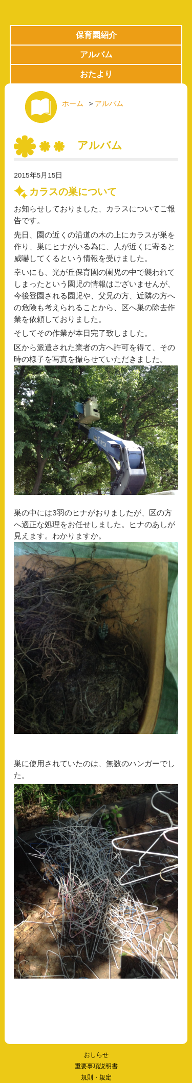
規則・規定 (96, 1077)
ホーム (72, 103)
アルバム (96, 54)
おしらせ (96, 1054)
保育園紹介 (96, 35)
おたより (96, 74)
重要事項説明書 (96, 1066)
